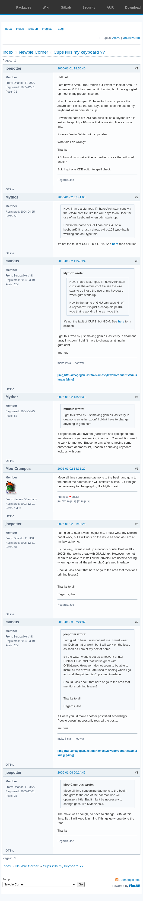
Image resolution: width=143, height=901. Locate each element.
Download (133, 7)
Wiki (46, 7)
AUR (110, 7)
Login (61, 28)
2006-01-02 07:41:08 (71, 197)
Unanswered (131, 37)
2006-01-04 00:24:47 (71, 772)
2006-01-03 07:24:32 (71, 622)
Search (33, 28)
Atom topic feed (130, 879)
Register (47, 28)
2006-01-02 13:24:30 (71, 397)
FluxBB (134, 886)
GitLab (66, 7)
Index (8, 28)
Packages (23, 7)
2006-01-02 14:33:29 (71, 468)
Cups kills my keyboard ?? (79, 52)
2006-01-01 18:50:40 (71, 68)
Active (116, 37)
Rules (20, 28)
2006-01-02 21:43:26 (71, 524)
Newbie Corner (33, 52)
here (115, 244)
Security (89, 7)
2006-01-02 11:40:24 (71, 261)
